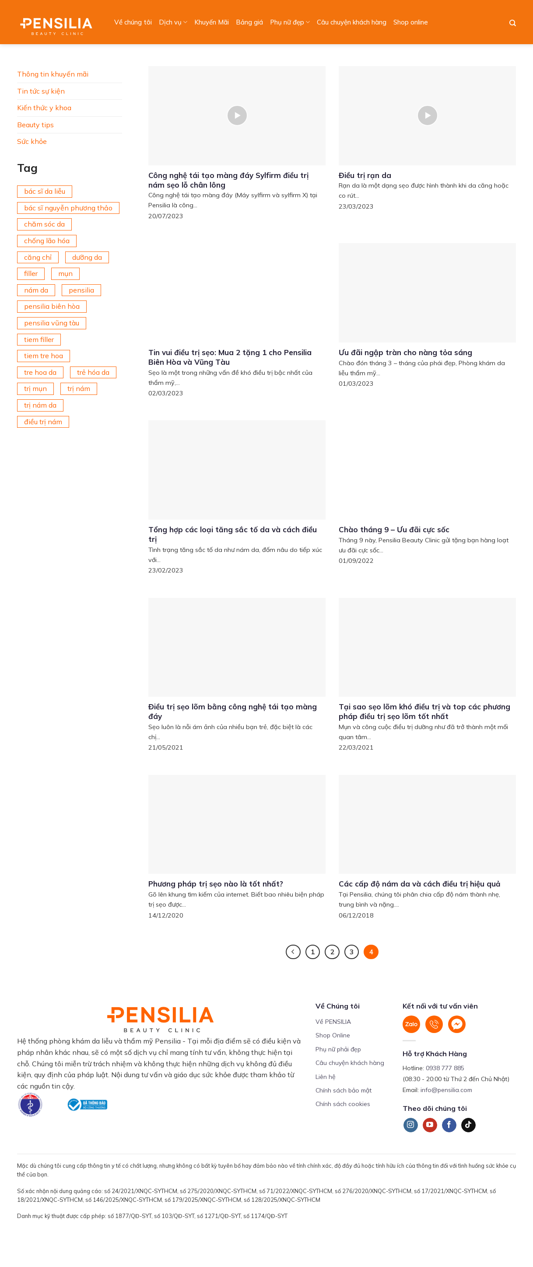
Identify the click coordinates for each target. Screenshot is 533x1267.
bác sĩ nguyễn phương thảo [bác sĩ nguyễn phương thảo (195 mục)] (68, 207)
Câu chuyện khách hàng (351, 22)
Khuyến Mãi (211, 22)
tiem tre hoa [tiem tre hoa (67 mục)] (43, 355)
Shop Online (333, 1035)
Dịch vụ (173, 22)
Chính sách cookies (343, 1104)
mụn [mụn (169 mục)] (65, 273)
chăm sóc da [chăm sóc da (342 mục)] (44, 224)
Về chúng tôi (133, 22)
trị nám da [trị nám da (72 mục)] (40, 405)
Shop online (410, 22)
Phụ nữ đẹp (290, 22)
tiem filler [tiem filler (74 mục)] (39, 339)
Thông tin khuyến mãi (52, 74)
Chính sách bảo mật (344, 1090)
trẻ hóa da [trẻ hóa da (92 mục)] (93, 372)
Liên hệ (326, 1077)
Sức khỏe (32, 141)
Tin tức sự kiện (41, 91)
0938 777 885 (445, 1068)
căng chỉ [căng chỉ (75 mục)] (38, 257)
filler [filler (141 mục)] (31, 273)
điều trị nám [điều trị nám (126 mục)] (43, 421)
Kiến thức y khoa (44, 107)
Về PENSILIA (333, 1022)
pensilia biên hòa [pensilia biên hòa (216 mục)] (52, 306)
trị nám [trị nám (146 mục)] (78, 388)
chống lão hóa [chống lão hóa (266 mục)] (47, 240)
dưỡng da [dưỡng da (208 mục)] (87, 257)
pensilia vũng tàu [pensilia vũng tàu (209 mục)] (51, 322)
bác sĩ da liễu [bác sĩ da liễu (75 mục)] (44, 191)
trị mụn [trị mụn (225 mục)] (35, 388)
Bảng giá (249, 22)
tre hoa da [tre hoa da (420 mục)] (40, 372)
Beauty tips (35, 124)
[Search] (512, 23)
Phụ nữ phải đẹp (338, 1049)
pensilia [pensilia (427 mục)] (81, 290)
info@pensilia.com (446, 1090)
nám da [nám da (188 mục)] (36, 290)
